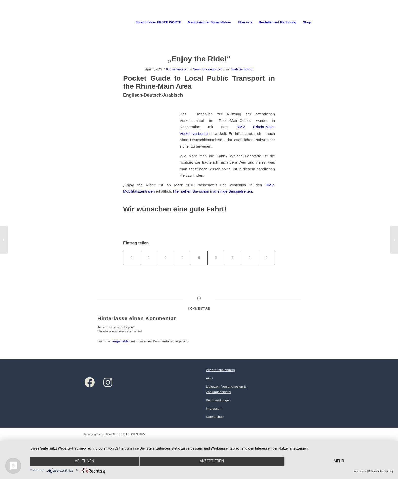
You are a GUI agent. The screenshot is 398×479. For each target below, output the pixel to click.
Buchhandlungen (218, 400)
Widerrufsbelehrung (220, 370)
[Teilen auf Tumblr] (216, 258)
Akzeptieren (212, 461)
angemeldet (121, 341)
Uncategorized (212, 69)
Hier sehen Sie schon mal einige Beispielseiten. (213, 191)
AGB (209, 378)
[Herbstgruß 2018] (4, 240)
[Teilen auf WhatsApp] (165, 258)
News (197, 69)
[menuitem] (158, 22)
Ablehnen (84, 461)
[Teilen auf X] (148, 258)
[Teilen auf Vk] (232, 258)
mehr (339, 461)
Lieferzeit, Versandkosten (224, 386)
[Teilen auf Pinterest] (182, 258)
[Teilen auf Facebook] (131, 258)
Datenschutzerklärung (380, 471)
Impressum (214, 408)
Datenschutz (215, 417)
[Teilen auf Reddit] (249, 258)
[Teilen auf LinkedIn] (199, 258)
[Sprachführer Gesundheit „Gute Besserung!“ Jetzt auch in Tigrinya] (394, 240)
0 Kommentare (176, 69)
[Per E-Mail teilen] (266, 258)
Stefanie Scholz (242, 69)
